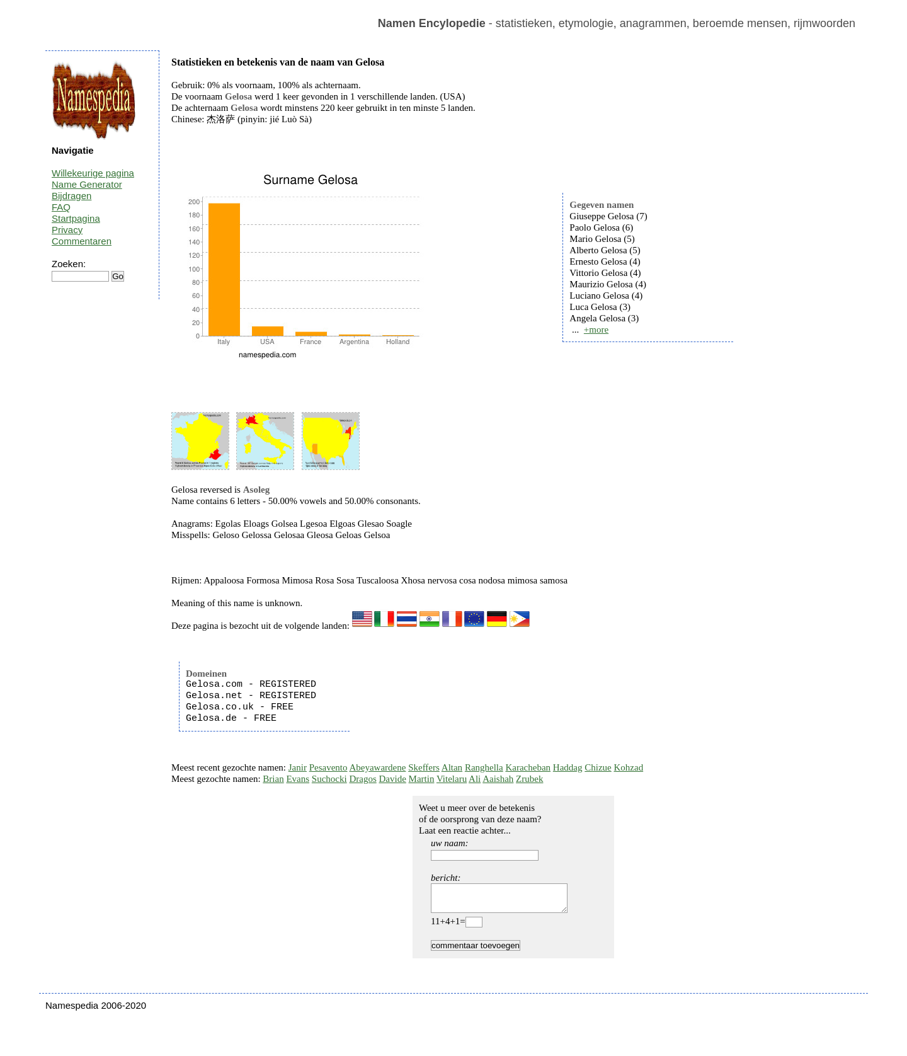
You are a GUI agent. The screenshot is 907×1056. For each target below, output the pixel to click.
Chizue (598, 767)
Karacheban (527, 767)
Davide (392, 779)
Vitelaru (451, 779)
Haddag (568, 767)
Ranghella (484, 767)
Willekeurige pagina (93, 173)
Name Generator (87, 184)
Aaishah (497, 779)
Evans (297, 779)
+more (596, 329)
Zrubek (529, 779)
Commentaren (81, 241)
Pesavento (328, 767)
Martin (422, 779)
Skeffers (424, 767)
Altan (452, 767)
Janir (297, 767)
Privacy (67, 229)
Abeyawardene (377, 767)
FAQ (61, 207)
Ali (475, 779)
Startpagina (76, 218)
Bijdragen (71, 195)
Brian (273, 779)
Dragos (362, 779)
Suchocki (329, 779)
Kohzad (628, 767)
